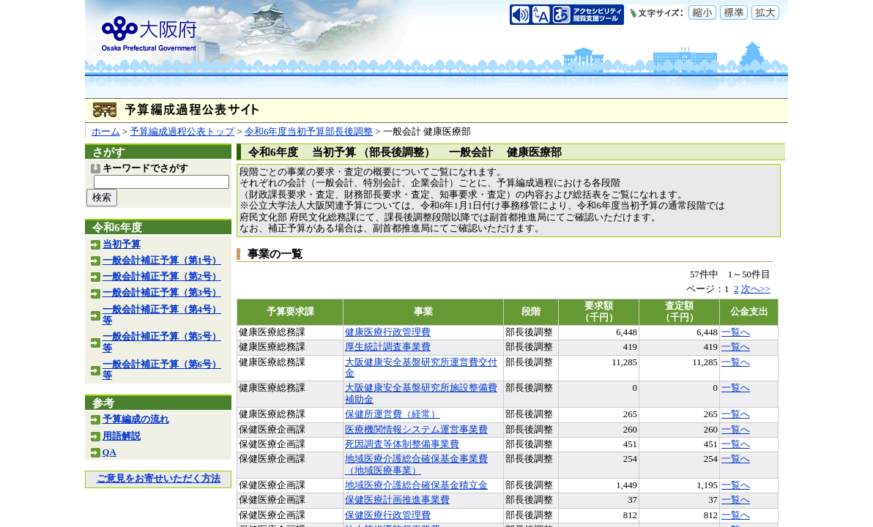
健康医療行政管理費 (388, 332)
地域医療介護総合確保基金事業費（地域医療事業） (416, 464)
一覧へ (735, 332)
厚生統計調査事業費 (388, 347)
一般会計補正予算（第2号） (162, 277)
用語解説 (122, 436)
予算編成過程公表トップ (182, 132)
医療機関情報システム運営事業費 (416, 430)
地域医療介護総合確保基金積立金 (416, 485)
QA (109, 452)
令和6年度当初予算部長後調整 (309, 132)
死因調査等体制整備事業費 (402, 444)
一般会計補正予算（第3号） (162, 293)
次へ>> (755, 289)
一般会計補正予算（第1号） (162, 260)
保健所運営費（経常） (392, 414)
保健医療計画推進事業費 (397, 500)
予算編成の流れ (136, 419)
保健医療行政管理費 (388, 515)
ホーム (106, 132)
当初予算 (122, 244)
